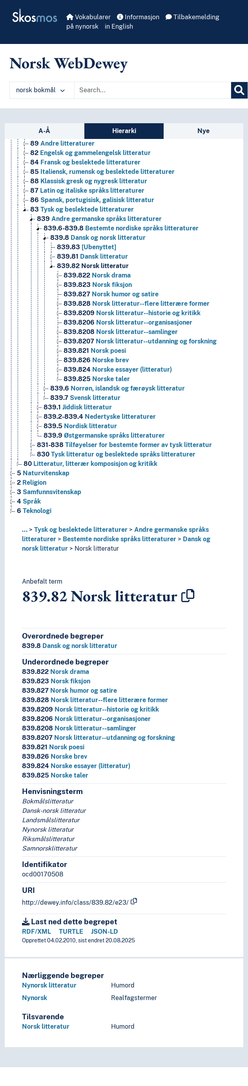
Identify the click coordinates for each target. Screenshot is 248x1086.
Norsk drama (55, 671)
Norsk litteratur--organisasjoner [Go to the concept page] (128, 322)
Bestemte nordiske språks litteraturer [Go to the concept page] (121, 228)
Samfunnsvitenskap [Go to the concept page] (49, 492)
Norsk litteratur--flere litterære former (95, 700)
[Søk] (239, 90)
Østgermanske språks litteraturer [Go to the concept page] (104, 435)
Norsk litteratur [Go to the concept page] (93, 266)
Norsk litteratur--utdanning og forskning (98, 737)
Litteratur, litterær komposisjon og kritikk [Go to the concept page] (90, 463)
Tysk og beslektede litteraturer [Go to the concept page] (82, 209)
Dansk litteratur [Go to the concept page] (92, 256)
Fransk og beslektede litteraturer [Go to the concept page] (85, 162)
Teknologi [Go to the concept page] (34, 511)
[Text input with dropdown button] (152, 90)
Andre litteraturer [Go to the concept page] (62, 143)
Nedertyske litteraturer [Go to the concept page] (100, 416)
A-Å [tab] (44, 131)
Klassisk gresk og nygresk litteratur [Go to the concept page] (88, 181)
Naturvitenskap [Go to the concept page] (43, 473)
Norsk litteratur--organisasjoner (86, 719)
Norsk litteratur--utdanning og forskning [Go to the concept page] (140, 341)
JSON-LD (104, 931)
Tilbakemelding (192, 17)
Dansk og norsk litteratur (69, 646)
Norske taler (55, 775)
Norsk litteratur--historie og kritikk (90, 709)
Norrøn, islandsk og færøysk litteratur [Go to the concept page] (117, 388)
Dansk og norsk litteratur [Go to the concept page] (98, 237)
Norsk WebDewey (68, 63)
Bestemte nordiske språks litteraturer (119, 539)
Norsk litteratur (97, 548)
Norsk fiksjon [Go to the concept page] (98, 284)
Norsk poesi (53, 747)
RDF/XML (36, 931)
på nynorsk (82, 26)
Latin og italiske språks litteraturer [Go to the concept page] (87, 190)
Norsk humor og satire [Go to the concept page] (111, 294)
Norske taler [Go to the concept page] (97, 379)
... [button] (24, 529)
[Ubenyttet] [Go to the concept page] (86, 247)
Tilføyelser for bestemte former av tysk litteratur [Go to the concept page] (124, 445)
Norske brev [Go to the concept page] (96, 360)
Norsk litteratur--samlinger (79, 728)
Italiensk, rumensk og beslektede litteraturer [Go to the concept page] (102, 171)
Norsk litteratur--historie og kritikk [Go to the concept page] (132, 313)
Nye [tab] (203, 131)
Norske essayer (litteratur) (76, 766)
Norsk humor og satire (69, 690)
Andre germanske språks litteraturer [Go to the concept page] (99, 219)
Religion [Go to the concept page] (31, 482)
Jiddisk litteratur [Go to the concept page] (78, 407)
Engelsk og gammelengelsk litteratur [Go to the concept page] (90, 153)
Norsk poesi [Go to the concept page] (95, 350)
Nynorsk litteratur (49, 985)
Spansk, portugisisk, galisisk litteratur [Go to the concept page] (92, 200)
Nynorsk (34, 998)
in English (119, 26)
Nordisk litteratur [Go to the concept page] (80, 426)
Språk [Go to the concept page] (29, 501)
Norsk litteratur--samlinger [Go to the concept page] (121, 332)
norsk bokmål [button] (40, 90)
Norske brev (54, 756)
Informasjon (138, 17)
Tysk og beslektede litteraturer (81, 529)
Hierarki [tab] (124, 131)
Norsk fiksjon (56, 681)
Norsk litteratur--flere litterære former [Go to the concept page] (137, 303)
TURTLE (71, 931)
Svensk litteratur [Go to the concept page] (85, 398)
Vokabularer (88, 17)
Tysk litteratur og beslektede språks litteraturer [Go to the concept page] (116, 454)
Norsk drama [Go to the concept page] (97, 275)
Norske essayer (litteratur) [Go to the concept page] (118, 369)
